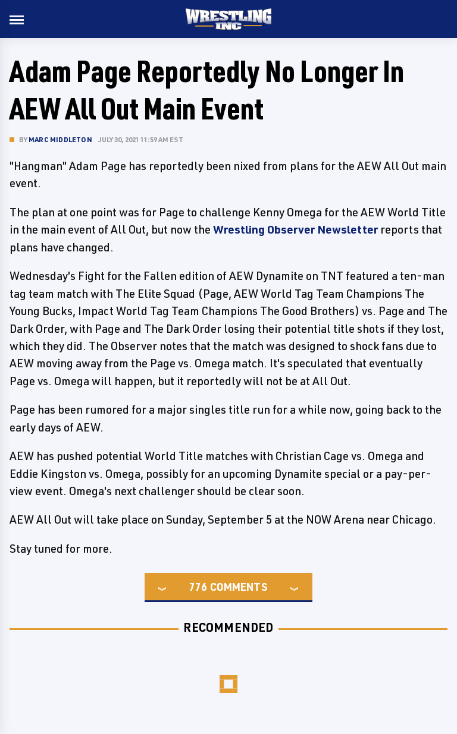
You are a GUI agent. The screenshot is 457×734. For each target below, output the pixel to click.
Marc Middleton (60, 139)
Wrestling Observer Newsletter (295, 229)
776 (198, 586)
